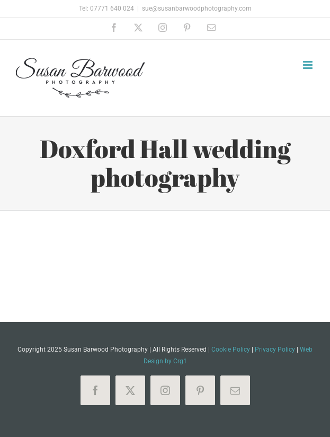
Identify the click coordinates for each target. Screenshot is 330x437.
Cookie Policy (230, 349)
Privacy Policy (275, 349)
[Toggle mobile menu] (308, 65)
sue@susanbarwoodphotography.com (197, 8)
